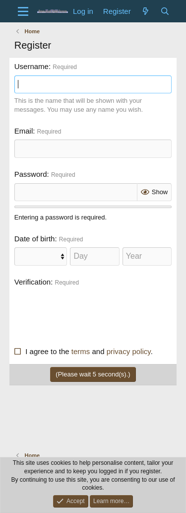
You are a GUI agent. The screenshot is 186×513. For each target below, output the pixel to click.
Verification (32, 282)
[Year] (147, 256)
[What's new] (145, 11)
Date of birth (34, 238)
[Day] (94, 256)
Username (31, 66)
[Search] (165, 11)
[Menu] (23, 11)
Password (30, 174)
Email (23, 131)
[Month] (40, 256)
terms (80, 351)
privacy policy (129, 351)
